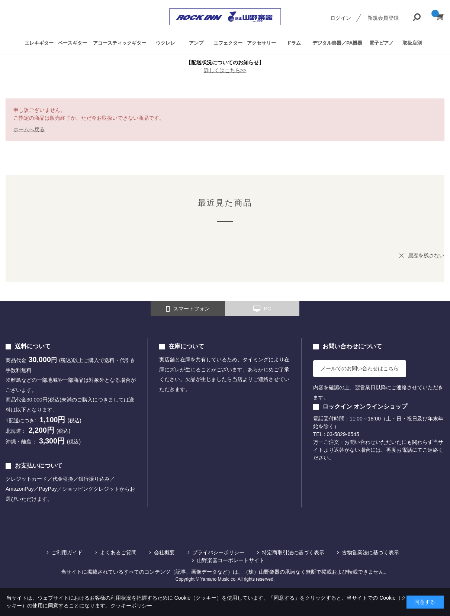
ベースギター (72, 43)
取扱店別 (412, 43)
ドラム (293, 43)
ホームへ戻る (29, 129)
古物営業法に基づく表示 (370, 552)
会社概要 (164, 552)
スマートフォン (188, 309)
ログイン (340, 18)
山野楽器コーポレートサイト (230, 560)
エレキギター (39, 43)
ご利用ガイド (67, 552)
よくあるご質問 (118, 552)
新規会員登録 (383, 18)
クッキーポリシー (131, 606)
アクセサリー (261, 43)
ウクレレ (165, 43)
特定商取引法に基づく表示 (293, 552)
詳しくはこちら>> (225, 70)
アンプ (196, 43)
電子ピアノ (381, 43)
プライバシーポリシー (218, 552)
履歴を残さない (426, 255)
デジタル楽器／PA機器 (337, 43)
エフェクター (227, 43)
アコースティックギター (119, 43)
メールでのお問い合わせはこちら (360, 368)
